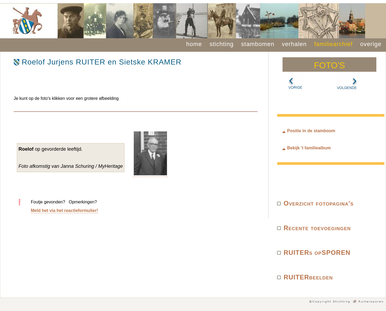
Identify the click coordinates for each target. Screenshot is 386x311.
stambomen (257, 44)
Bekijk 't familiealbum (309, 148)
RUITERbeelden (308, 277)
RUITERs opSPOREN (317, 252)
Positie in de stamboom (311, 130)
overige (370, 44)
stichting (222, 44)
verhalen (294, 44)
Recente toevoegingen (317, 228)
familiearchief (333, 44)
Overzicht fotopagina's (319, 203)
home (194, 44)
